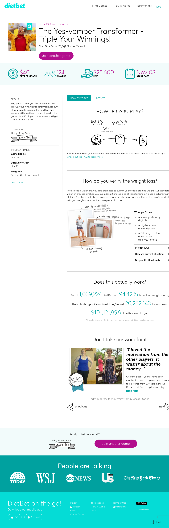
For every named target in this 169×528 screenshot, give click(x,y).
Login (160, 6)
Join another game (56, 56)
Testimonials (144, 5)
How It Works (122, 5)
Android (34, 517)
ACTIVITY (101, 98)
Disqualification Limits (147, 260)
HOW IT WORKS (79, 98)
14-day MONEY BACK (61, 440)
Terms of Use (119, 502)
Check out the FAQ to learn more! (85, 156)
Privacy (73, 502)
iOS (14, 517)
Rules (73, 510)
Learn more (17, 182)
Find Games (99, 5)
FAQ (93, 510)
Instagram (119, 506)
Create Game (77, 514)
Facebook (97, 502)
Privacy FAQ (142, 247)
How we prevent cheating (149, 253)
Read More (132, 390)
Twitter (75, 506)
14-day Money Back (20, 133)
